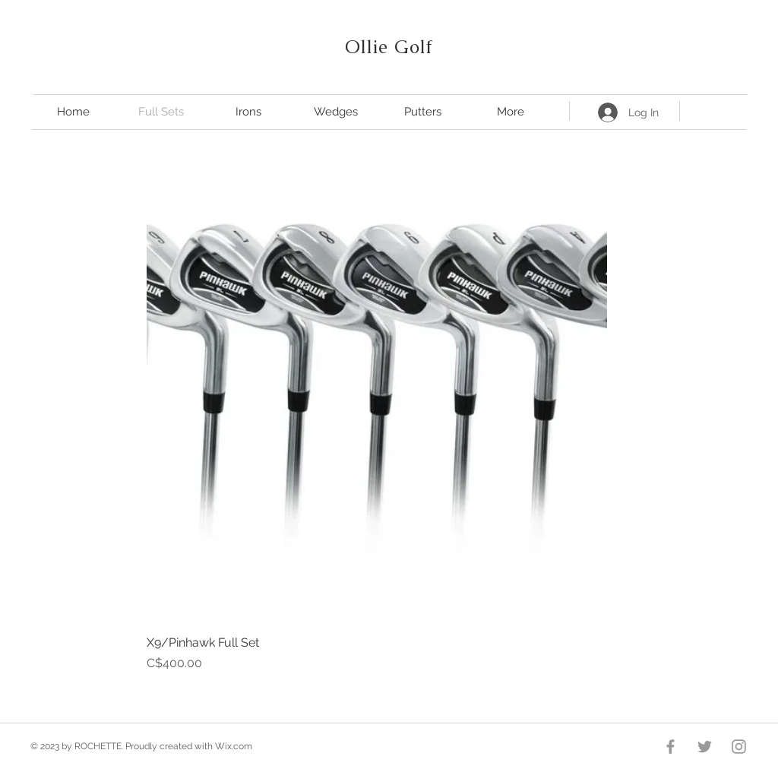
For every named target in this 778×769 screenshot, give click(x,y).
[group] (376, 417)
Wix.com (233, 746)
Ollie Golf (389, 47)
